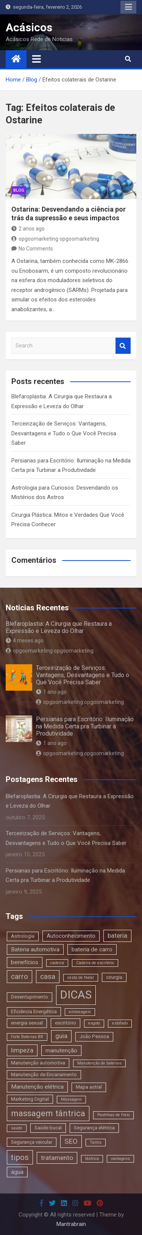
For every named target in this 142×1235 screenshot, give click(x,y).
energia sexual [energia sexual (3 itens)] (27, 1023)
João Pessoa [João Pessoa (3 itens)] (94, 1036)
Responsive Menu (128, 7)
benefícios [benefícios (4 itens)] (24, 962)
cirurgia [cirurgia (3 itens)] (114, 977)
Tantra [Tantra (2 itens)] (95, 1142)
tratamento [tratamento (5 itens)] (57, 1157)
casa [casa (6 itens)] (47, 976)
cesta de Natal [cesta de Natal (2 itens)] (80, 977)
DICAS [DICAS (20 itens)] (76, 994)
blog (18, 190)
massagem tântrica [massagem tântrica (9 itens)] (48, 1113)
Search (123, 346)
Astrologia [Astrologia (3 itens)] (22, 936)
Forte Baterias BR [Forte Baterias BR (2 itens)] (27, 1036)
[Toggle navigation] (37, 59)
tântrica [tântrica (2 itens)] (92, 1158)
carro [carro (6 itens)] (19, 976)
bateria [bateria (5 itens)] (117, 935)
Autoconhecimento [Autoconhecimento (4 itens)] (71, 935)
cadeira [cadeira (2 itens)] (57, 962)
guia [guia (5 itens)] (61, 1036)
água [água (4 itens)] (17, 1172)
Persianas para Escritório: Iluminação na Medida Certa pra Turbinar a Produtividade (85, 726)
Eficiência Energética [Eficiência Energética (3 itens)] (34, 1011)
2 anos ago (28, 229)
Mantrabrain (71, 1224)
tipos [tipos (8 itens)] (20, 1157)
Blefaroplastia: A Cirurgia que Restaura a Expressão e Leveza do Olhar (59, 627)
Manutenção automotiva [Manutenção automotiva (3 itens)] (38, 1063)
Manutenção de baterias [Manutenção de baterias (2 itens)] (99, 1063)
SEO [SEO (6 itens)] (71, 1141)
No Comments (36, 249)
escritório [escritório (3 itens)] (65, 1023)
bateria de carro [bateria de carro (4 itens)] (92, 949)
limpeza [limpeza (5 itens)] (22, 1050)
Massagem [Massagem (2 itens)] (71, 1099)
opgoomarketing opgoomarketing (55, 239)
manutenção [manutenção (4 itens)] (61, 1050)
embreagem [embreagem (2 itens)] (80, 1011)
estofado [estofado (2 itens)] (120, 1023)
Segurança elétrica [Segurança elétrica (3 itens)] (94, 1128)
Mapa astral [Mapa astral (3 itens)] (89, 1087)
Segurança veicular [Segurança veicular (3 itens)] (31, 1142)
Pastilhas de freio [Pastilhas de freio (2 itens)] (113, 1114)
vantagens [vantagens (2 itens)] (120, 1158)
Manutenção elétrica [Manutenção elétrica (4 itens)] (37, 1086)
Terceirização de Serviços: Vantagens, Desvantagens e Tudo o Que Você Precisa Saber (63, 433)
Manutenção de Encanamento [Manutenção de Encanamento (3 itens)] (44, 1074)
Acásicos (29, 27)
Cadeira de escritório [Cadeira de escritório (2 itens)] (95, 962)
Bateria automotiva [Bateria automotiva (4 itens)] (35, 949)
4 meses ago (25, 640)
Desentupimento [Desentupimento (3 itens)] (29, 997)
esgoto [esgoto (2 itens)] (94, 1023)
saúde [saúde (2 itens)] (16, 1128)
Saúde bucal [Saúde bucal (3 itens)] (48, 1128)
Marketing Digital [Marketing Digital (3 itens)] (30, 1099)
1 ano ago (51, 692)
